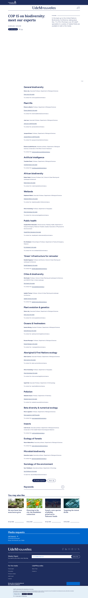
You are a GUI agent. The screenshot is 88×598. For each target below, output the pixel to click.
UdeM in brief (11, 578)
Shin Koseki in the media (30, 286)
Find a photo (10, 573)
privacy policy (18, 596)
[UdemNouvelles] (44, 9)
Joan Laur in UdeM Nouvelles (31, 126)
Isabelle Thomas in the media (31, 301)
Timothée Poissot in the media (31, 167)
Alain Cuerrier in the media (30, 362)
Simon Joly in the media (30, 97)
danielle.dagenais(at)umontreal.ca (40, 271)
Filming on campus (12, 576)
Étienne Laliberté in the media (31, 113)
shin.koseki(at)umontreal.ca (39, 289)
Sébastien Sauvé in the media (31, 401)
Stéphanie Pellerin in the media (31, 201)
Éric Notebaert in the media (31, 249)
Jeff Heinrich (12, 539)
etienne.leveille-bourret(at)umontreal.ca (42, 154)
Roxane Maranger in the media (31, 346)
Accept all (30, 593)
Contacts (10, 581)
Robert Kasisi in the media (30, 185)
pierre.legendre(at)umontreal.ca (40, 420)
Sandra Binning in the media (31, 333)
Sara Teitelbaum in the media (31, 473)
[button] (78, 9)
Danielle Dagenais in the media (31, 268)
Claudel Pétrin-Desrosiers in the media (33, 234)
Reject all (24, 593)
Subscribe (75, 559)
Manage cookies (17, 594)
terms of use (24, 596)
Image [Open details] (82, 83)
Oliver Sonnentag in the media (31, 214)
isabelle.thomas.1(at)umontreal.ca (40, 304)
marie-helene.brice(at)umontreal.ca (40, 448)
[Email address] (51, 559)
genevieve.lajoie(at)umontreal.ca (40, 461)
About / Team (34, 571)
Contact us (34, 573)
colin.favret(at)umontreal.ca (39, 435)
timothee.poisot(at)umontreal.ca (40, 170)
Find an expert (11, 571)
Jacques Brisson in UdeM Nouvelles (33, 139)
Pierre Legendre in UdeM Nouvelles (32, 417)
